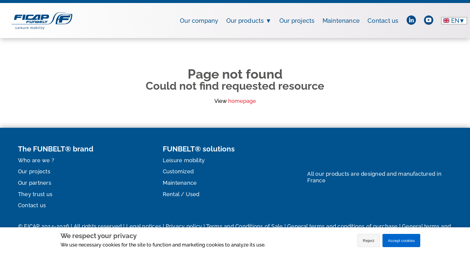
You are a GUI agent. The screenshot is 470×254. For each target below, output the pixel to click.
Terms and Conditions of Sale (244, 226)
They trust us (35, 194)
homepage (242, 101)
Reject (368, 240)
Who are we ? (36, 160)
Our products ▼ (249, 20)
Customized (178, 171)
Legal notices (143, 226)
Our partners (34, 183)
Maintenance (341, 21)
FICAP (32, 226)
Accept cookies (401, 240)
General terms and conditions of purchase (342, 226)
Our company (199, 21)
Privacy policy (184, 226)
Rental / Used (181, 194)
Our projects (297, 21)
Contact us (382, 21)
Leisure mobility (184, 160)
